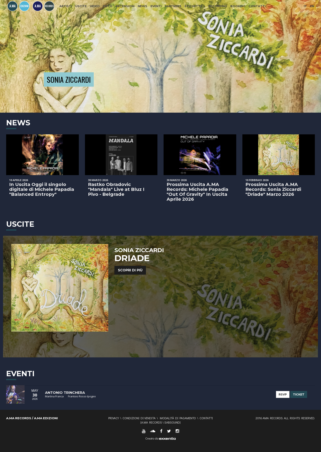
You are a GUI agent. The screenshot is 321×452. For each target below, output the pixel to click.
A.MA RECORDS (151, 422)
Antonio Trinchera (65, 393)
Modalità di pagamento (178, 418)
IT (305, 6)
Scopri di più (130, 270)
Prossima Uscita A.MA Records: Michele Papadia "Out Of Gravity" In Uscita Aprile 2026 (197, 192)
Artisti (65, 6)
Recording (217, 6)
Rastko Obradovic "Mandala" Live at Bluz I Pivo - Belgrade (116, 189)
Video (95, 6)
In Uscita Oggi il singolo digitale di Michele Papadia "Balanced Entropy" (41, 189)
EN (312, 6)
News (142, 6)
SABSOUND (172, 422)
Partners (173, 6)
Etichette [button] (195, 6)
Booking (237, 6)
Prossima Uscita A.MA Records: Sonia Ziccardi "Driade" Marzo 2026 (273, 189)
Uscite (81, 6)
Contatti (257, 6)
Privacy (113, 418)
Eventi (156, 6)
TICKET (298, 394)
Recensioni (125, 6)
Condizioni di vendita (139, 418)
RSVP (283, 394)
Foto (107, 6)
